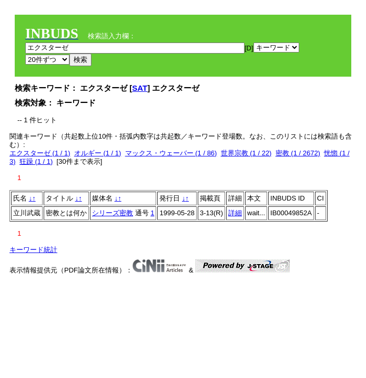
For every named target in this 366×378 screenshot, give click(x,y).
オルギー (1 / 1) (97, 153)
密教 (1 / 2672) (298, 153)
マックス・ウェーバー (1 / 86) (171, 153)
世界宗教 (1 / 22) (246, 153)
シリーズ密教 (112, 213)
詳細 (235, 213)
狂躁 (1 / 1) (36, 161)
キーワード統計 (33, 250)
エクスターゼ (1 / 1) (39, 153)
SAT (139, 87)
